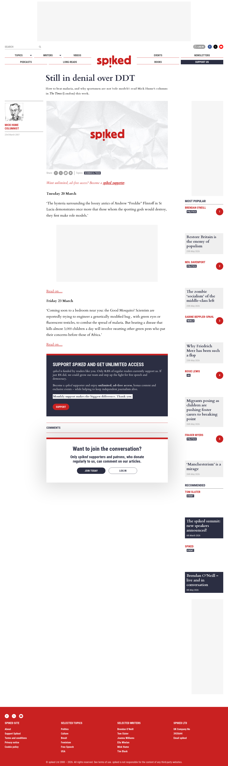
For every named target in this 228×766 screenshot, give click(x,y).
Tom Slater (192, 492)
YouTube (221, 47)
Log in (199, 46)
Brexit (64, 738)
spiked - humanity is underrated (114, 61)
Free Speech (67, 746)
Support (61, 406)
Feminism (66, 742)
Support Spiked (13, 733)
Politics (191, 211)
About (8, 729)
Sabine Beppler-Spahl (199, 316)
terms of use (104, 762)
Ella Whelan (123, 742)
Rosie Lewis (192, 371)
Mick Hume (123, 746)
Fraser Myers (194, 435)
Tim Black (122, 751)
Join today (91, 470)
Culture (64, 733)
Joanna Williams (125, 738)
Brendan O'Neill (195, 207)
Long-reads (70, 62)
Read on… (54, 291)
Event (190, 496)
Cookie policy (12, 746)
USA (63, 751)
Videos (77, 55)
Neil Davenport (195, 262)
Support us (202, 62)
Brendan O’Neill (125, 729)
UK (188, 375)
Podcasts (26, 62)
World (190, 321)
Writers (48, 55)
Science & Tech (92, 173)
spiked (189, 546)
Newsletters (202, 55)
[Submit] (40, 46)
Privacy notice (12, 742)
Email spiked (180, 738)
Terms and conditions (16, 738)
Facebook (210, 47)
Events (158, 55)
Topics (19, 55)
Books (158, 62)
